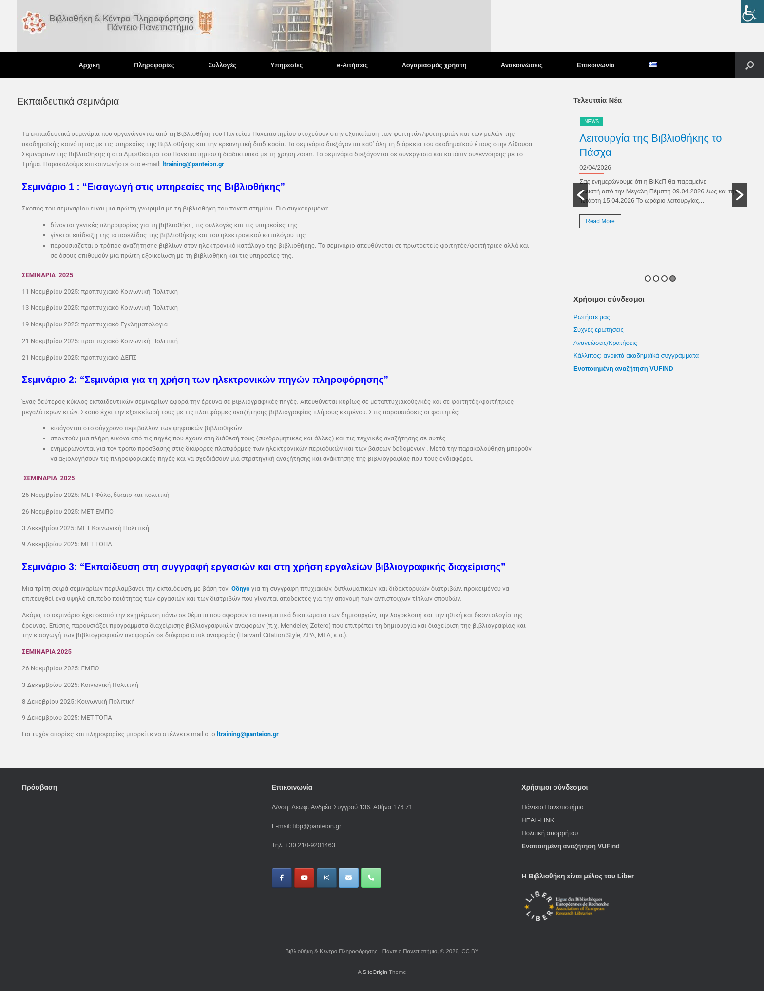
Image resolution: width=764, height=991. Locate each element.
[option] (660, 176)
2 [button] (656, 278)
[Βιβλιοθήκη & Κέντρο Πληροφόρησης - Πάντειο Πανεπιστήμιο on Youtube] (304, 878)
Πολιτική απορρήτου (549, 833)
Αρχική (89, 65)
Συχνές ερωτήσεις (598, 329)
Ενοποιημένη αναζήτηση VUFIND (623, 368)
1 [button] (648, 278)
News (591, 121)
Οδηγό (240, 588)
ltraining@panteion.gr (193, 164)
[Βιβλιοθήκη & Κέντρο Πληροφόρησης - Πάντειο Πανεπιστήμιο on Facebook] (282, 878)
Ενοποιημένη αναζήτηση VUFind (570, 846)
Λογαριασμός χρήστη (434, 65)
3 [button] (664, 278)
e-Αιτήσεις (352, 65)
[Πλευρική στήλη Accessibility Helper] (752, 11)
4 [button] (672, 278)
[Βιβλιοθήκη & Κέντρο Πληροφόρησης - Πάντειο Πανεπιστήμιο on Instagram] (327, 878)
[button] (749, 65)
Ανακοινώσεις (522, 65)
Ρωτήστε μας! (592, 317)
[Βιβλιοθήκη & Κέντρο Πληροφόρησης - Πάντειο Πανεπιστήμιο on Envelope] (349, 878)
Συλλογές (222, 65)
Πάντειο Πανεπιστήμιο (552, 807)
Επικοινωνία (596, 65)
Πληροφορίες (154, 65)
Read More (600, 221)
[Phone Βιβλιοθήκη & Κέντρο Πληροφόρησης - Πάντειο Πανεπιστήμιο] (371, 878)
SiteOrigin (375, 972)
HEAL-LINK (537, 820)
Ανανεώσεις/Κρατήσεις (605, 342)
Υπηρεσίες (286, 65)
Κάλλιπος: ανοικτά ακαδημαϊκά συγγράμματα (637, 355)
